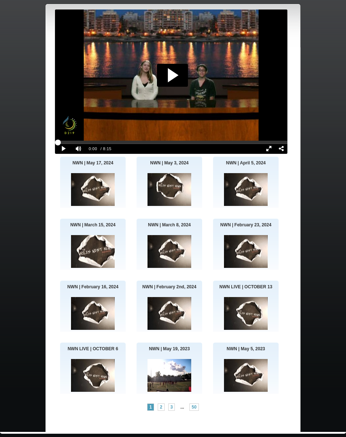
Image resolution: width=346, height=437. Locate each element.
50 (194, 407)
